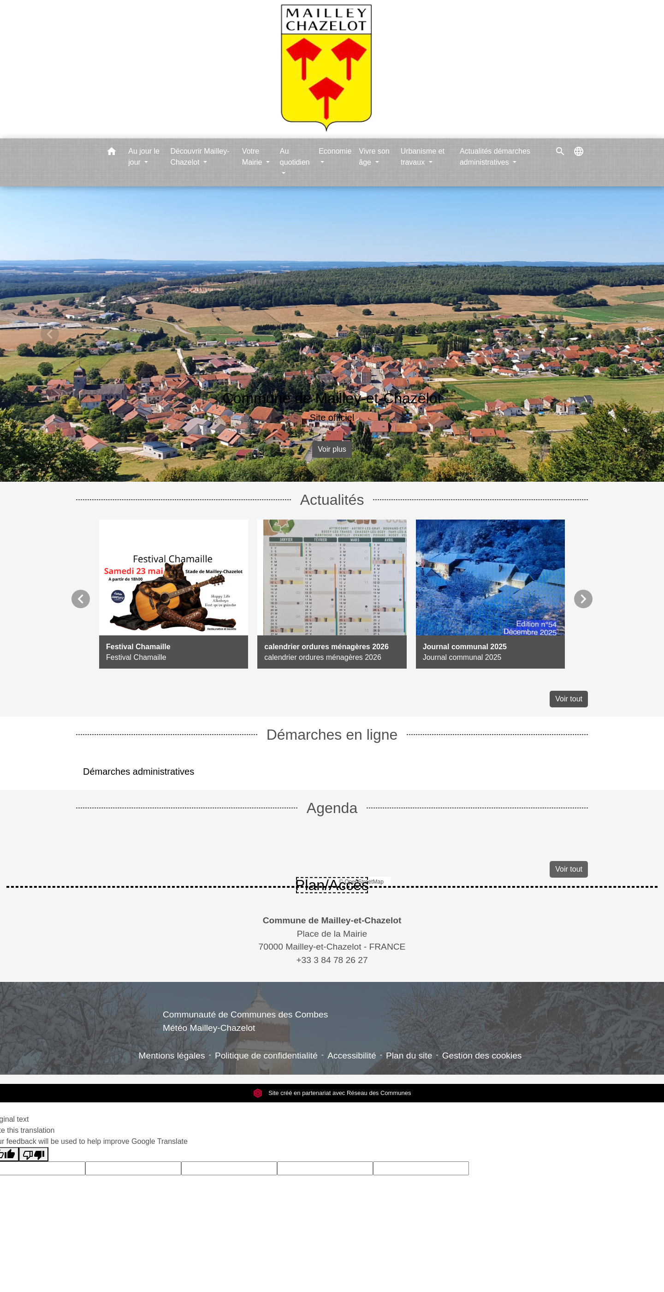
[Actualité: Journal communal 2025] (490, 594)
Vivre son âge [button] (374, 156)
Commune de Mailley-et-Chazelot (332, 398)
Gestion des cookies (482, 1055)
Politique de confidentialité (266, 1055)
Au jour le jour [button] (144, 156)
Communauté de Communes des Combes (245, 1014)
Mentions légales (172, 1055)
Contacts (332, 902)
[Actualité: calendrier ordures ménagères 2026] (331, 594)
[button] (112, 153)
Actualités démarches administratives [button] (495, 156)
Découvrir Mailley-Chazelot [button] (199, 156)
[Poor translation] (33, 1154)
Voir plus (332, 449)
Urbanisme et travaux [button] (423, 156)
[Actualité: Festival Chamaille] (173, 594)
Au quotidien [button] (295, 156)
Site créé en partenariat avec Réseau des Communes (332, 1092)
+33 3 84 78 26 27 (332, 960)
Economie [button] (335, 151)
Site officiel (332, 418)
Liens (245, 993)
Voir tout (568, 699)
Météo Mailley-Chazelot (209, 1028)
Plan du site (409, 1055)
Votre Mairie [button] (253, 156)
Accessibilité (351, 1055)
